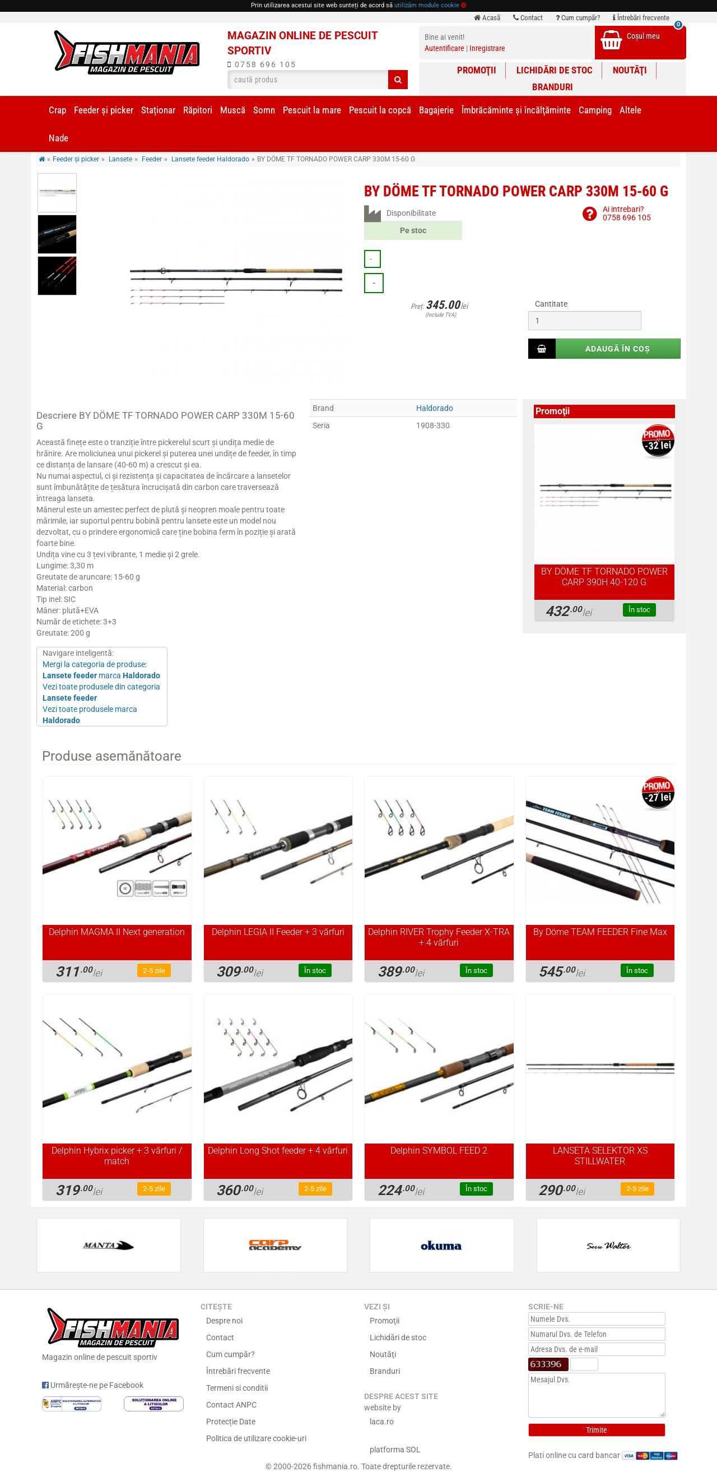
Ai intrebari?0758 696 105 (627, 213)
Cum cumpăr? (578, 17)
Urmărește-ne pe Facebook (92, 1385)
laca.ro (382, 1421)
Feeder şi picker (103, 109)
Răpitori (197, 109)
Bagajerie (436, 109)
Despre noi (224, 1320)
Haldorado (434, 408)
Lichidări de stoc (554, 70)
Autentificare (444, 48)
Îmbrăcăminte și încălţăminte (516, 109)
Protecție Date (230, 1421)
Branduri (552, 86)
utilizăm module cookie (426, 5)
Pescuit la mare (312, 109)
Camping (595, 109)
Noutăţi (630, 70)
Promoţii (476, 70)
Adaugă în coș (617, 348)
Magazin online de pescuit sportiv (113, 1333)
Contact (528, 17)
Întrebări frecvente (641, 17)
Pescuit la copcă (380, 109)
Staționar (158, 109)
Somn (264, 109)
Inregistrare (487, 48)
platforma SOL (395, 1449)
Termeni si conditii (237, 1387)
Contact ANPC (231, 1404)
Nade (58, 138)
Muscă (232, 109)
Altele (630, 109)
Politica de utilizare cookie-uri (256, 1438)
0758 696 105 (261, 64)
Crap (57, 109)
